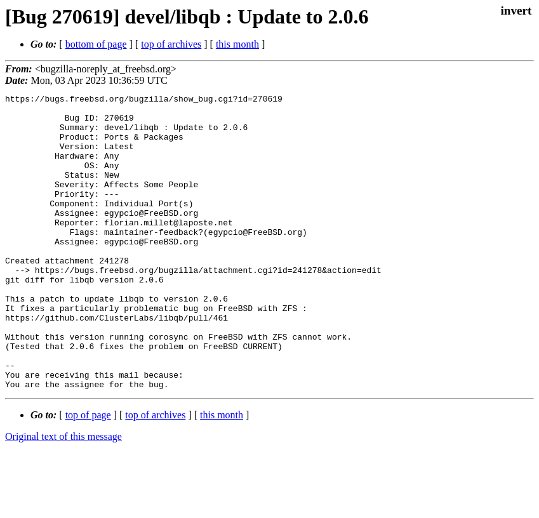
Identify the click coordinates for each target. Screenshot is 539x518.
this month (237, 44)
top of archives (171, 44)
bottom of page (96, 44)
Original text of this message (63, 495)
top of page (88, 473)
